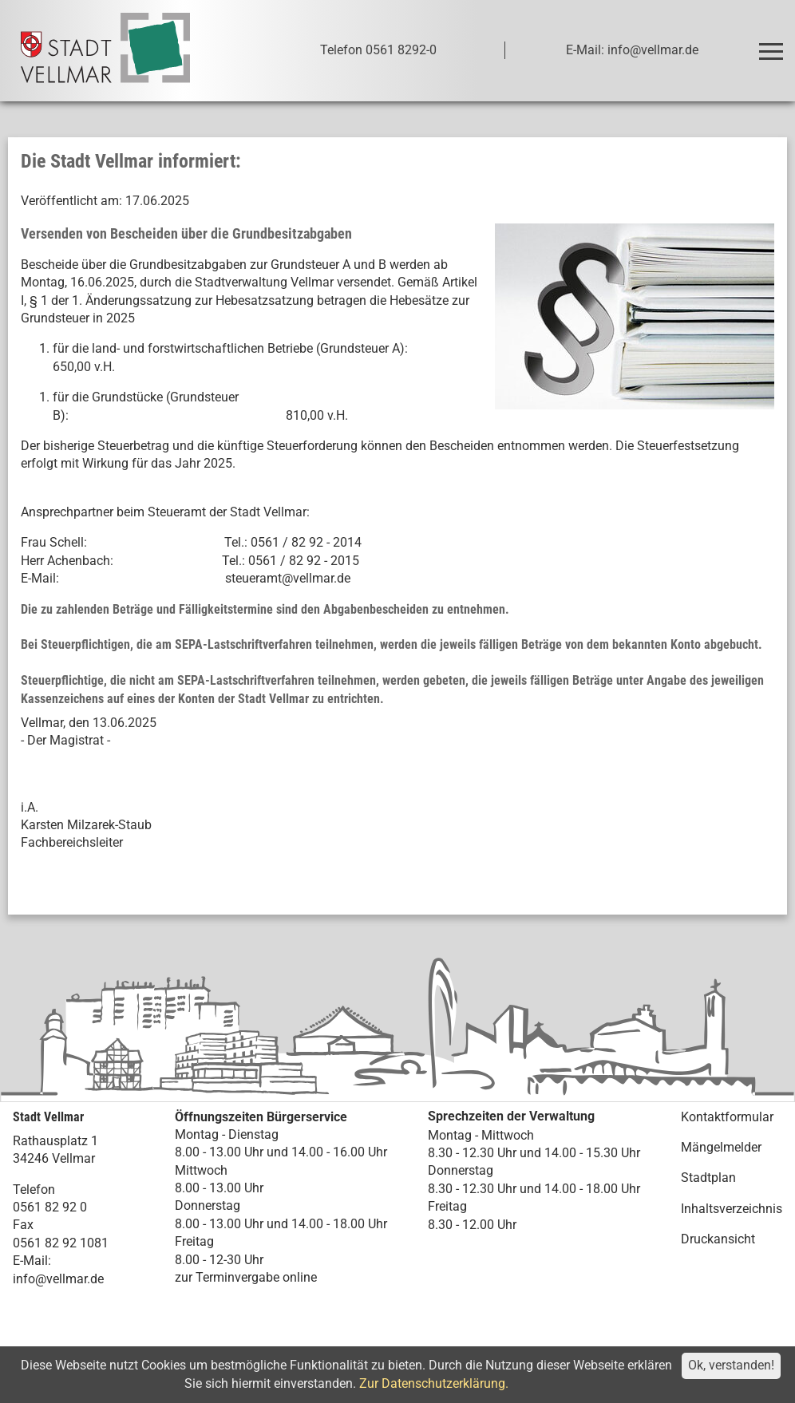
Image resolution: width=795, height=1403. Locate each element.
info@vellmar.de (58, 1278)
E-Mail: (32, 1260)
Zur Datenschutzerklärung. (433, 1383)
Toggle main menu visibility (774, 44)
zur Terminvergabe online (246, 1277)
